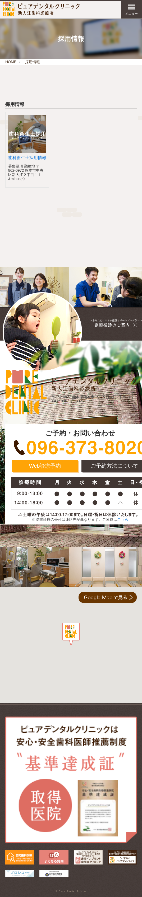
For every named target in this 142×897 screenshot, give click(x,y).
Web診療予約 (45, 466)
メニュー (131, 10)
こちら (122, 519)
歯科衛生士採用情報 (27, 157)
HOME (10, 62)
